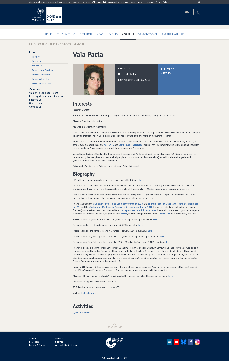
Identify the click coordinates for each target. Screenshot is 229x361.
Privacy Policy (162, 2)
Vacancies (34, 89)
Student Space (148, 34)
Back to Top (114, 325)
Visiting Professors (41, 74)
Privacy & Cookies (37, 345)
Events (113, 34)
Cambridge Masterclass (131, 144)
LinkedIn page (88, 292)
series (124, 213)
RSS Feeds (34, 341)
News (99, 34)
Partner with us (173, 34)
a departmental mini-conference (139, 210)
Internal (59, 338)
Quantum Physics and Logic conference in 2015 (118, 203)
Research (86, 34)
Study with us (66, 34)
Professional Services (42, 70)
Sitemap (59, 341)
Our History (35, 103)
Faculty (35, 56)
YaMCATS (109, 144)
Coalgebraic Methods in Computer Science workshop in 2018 (120, 207)
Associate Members (41, 83)
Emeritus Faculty (40, 79)
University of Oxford (113, 358)
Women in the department (43, 92)
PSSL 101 (165, 213)
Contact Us (35, 106)
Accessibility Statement (66, 345)
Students (65, 44)
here (141, 179)
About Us (129, 33)
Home (48, 34)
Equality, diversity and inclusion (46, 96)
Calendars (34, 338)
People (53, 44)
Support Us (35, 99)
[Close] (199, 2)
